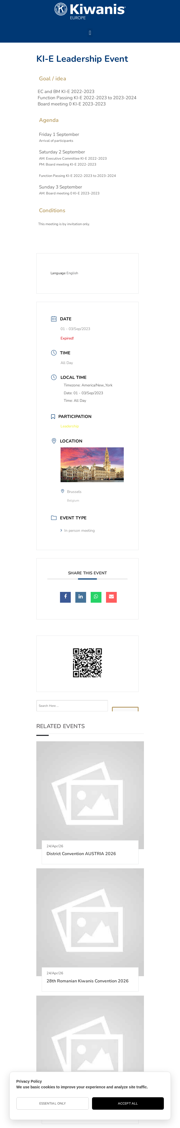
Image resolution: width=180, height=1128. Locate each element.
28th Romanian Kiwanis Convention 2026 (88, 981)
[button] (90, 32)
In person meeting (78, 530)
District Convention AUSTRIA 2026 (81, 854)
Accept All (128, 1103)
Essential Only (52, 1103)
